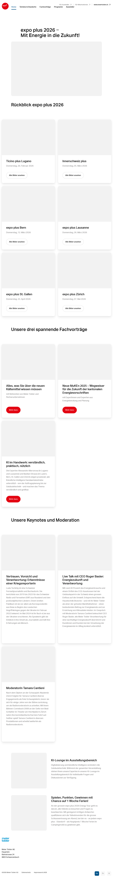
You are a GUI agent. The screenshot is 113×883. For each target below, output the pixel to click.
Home (13, 7)
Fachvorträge (45, 7)
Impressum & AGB (40, 872)
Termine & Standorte (28, 7)
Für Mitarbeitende (82, 5)
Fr (103, 873)
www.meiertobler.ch (102, 5)
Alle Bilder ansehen (17, 175)
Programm (58, 7)
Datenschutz (26, 872)
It (109, 873)
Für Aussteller (65, 5)
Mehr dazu (13, 410)
